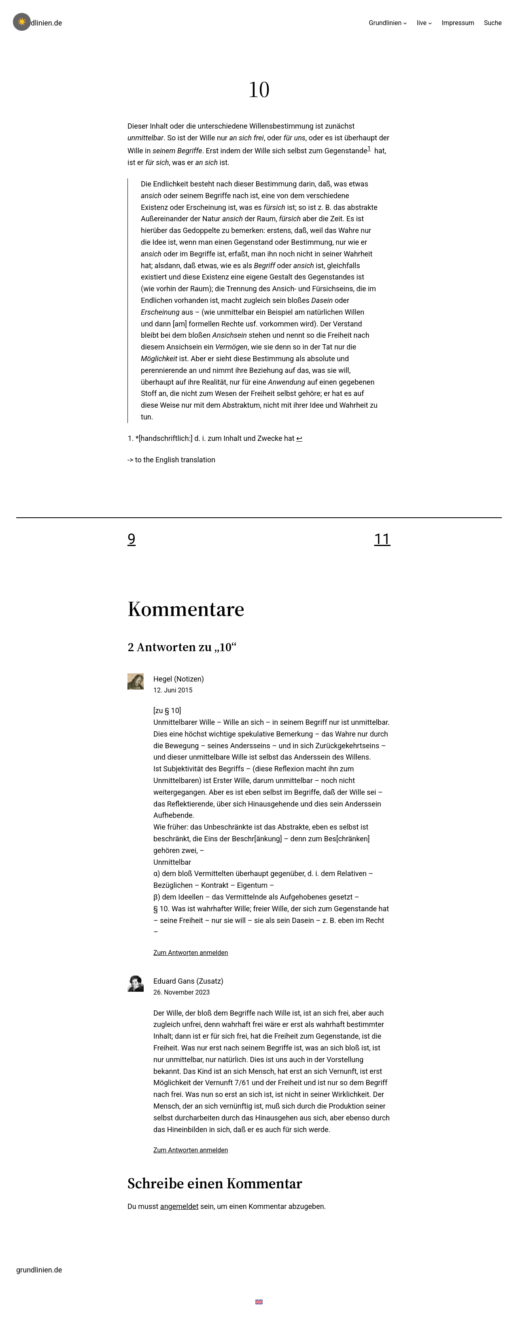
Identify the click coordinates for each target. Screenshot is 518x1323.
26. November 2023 (181, 992)
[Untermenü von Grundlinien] (405, 23)
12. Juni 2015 (172, 690)
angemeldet (179, 1206)
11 (382, 539)
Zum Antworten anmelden (190, 953)
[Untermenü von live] (430, 23)
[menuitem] (171, 460)
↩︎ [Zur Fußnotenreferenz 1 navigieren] (299, 438)
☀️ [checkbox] (21, 22)
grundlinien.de (39, 23)
